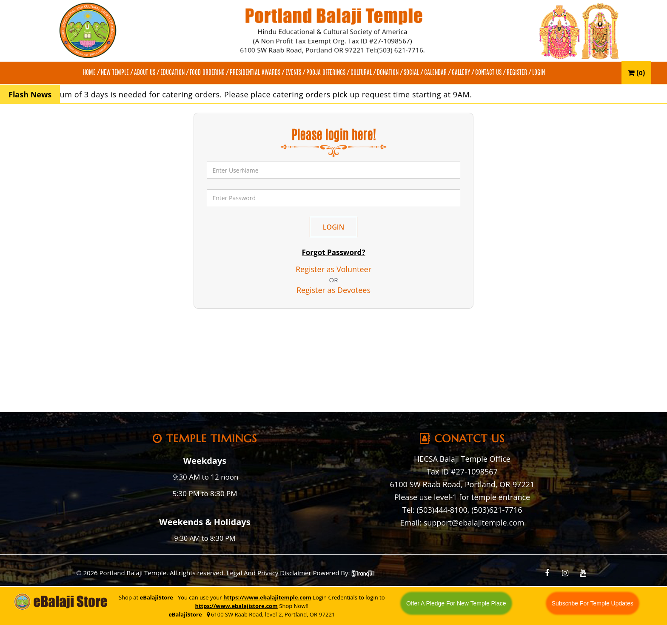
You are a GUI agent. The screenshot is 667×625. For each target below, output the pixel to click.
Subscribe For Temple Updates (592, 603)
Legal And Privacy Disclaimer (269, 572)
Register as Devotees (333, 290)
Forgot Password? (333, 252)
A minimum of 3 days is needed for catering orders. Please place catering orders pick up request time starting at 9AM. (255, 94)
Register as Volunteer (333, 269)
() (636, 72)
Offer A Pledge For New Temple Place (456, 603)
